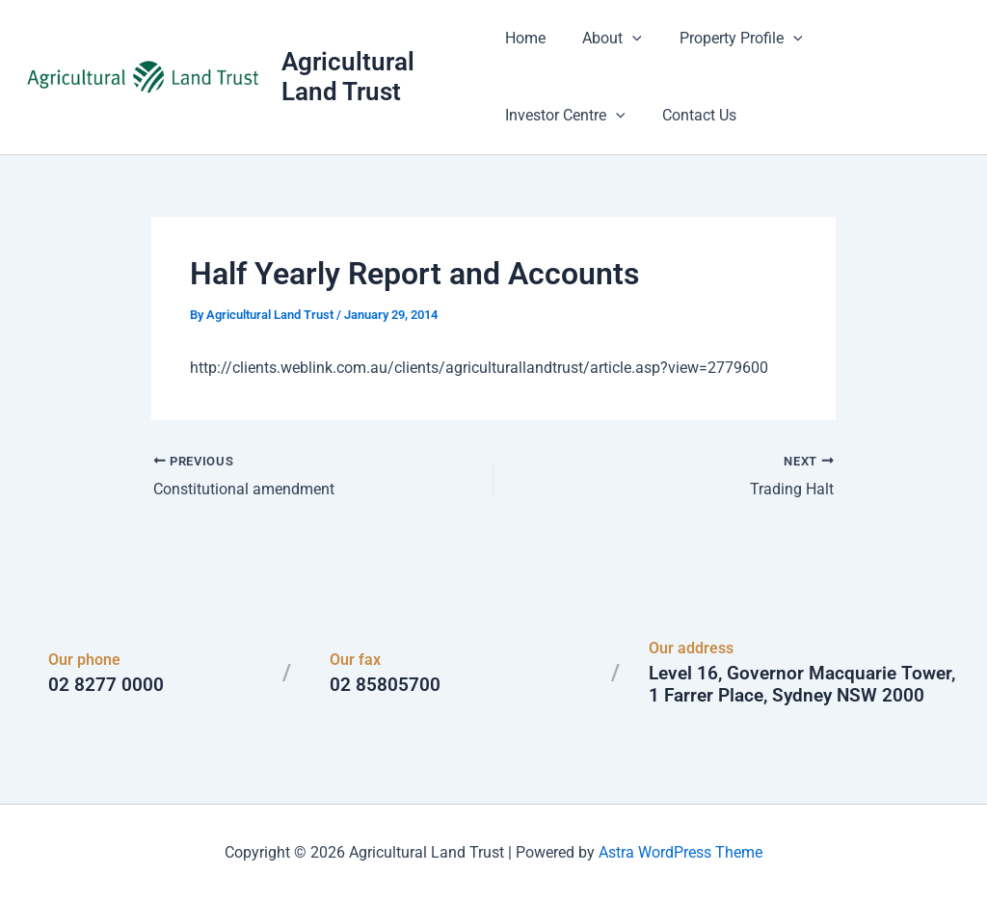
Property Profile (727, 38)
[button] (626, 38)
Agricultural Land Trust (349, 76)
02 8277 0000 (106, 685)
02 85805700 (385, 685)
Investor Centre (880, 38)
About (606, 38)
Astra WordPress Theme (680, 852)
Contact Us (542, 115)
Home (525, 38)
